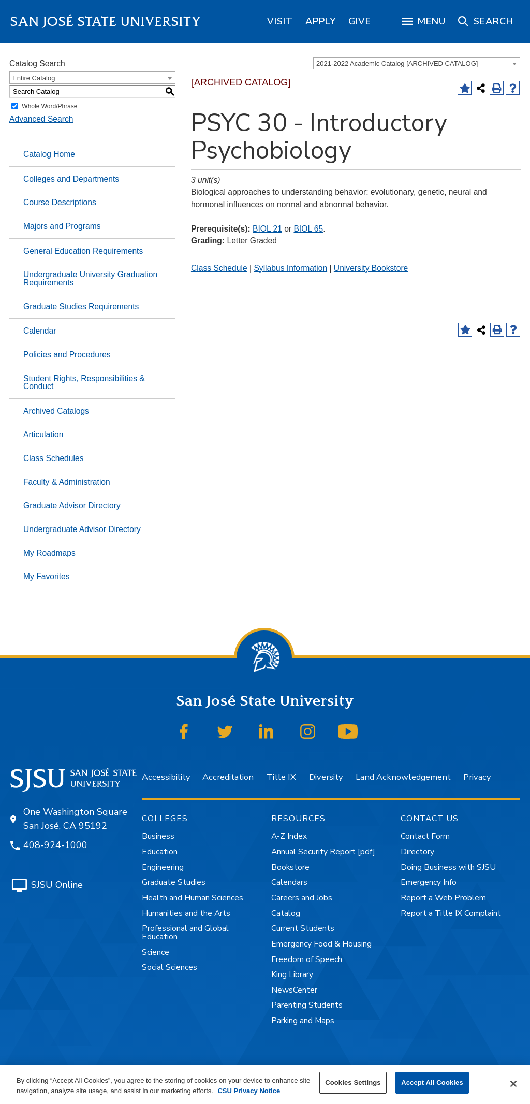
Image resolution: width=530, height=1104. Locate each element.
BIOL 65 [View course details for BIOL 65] (308, 228)
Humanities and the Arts (186, 913)
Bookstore (290, 867)
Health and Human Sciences (192, 898)
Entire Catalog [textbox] (33, 78)
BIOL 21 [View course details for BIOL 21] (267, 228)
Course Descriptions (59, 202)
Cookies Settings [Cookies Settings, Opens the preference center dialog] (353, 1082)
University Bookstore (371, 268)
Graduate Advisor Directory (72, 505)
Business (158, 836)
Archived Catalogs (56, 411)
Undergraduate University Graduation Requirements (90, 278)
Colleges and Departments (71, 179)
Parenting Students (307, 1005)
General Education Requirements (83, 251)
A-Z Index (289, 836)
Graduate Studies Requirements (81, 306)
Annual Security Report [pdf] (323, 851)
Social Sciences (169, 967)
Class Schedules (53, 458)
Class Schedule (219, 268)
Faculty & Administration (66, 482)
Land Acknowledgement (403, 777)
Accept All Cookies (432, 1082)
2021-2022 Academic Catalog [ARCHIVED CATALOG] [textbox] (397, 63)
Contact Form (425, 836)
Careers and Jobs (301, 898)
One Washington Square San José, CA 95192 (75, 819)
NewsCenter (294, 990)
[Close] (513, 1083)
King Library (292, 974)
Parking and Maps (302, 1020)
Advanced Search (41, 118)
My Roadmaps (49, 553)
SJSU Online (57, 885)
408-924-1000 (55, 845)
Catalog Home (49, 154)
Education (160, 851)
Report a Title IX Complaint (451, 913)
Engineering (163, 867)
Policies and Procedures (67, 354)
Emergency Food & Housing (321, 944)
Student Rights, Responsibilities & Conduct (84, 382)
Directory (417, 851)
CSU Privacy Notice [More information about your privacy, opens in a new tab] (248, 1091)
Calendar (39, 330)
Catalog (285, 913)
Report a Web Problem (443, 898)
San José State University (105, 21)
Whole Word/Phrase (49, 106)
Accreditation (228, 777)
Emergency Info (429, 882)
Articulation (43, 434)
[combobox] (416, 63)
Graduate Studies (173, 882)
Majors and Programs (62, 226)
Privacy (477, 777)
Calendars (289, 882)
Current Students (302, 928)
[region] (280, 21)
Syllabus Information (290, 268)
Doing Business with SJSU (448, 867)
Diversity (326, 777)
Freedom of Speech (306, 959)
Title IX (281, 777)
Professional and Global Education (185, 932)
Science (155, 952)
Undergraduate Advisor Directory (82, 529)
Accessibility (166, 777)
